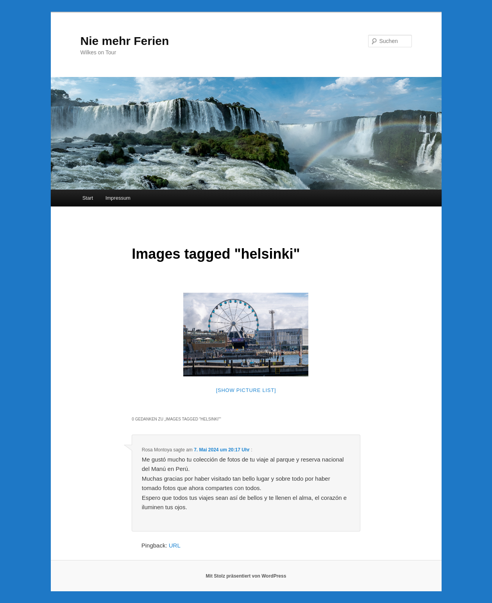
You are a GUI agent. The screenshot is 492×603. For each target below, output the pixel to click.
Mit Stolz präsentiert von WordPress (246, 576)
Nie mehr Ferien (125, 40)
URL (175, 545)
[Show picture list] (246, 390)
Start (87, 198)
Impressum (118, 198)
